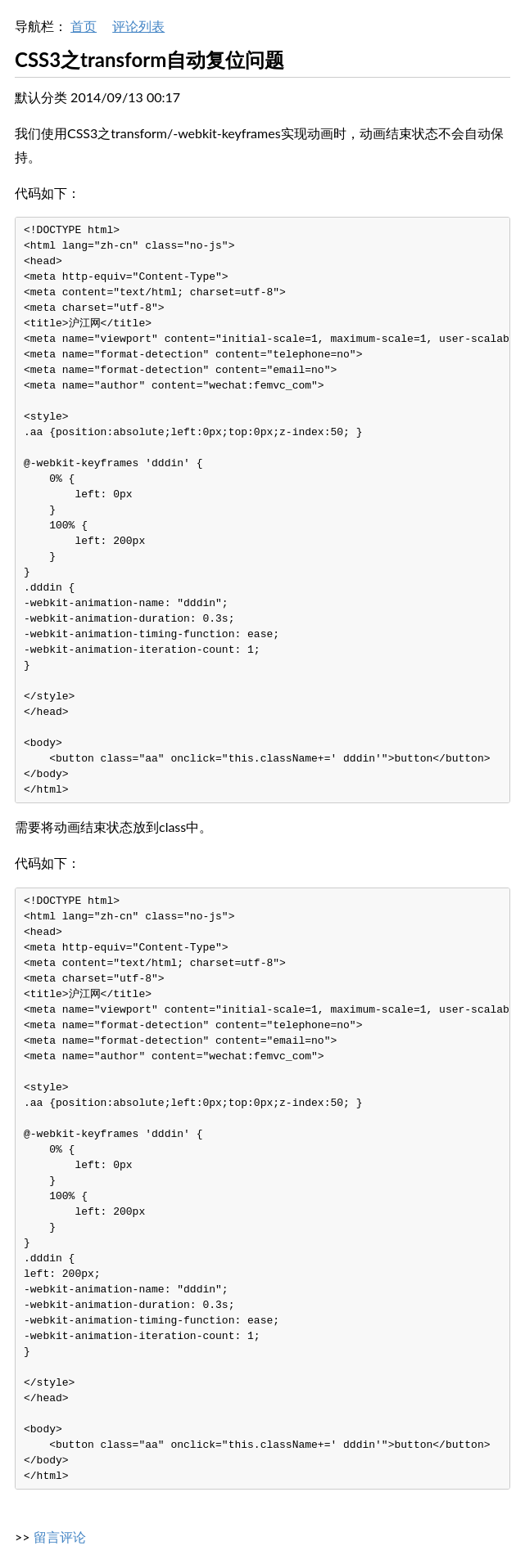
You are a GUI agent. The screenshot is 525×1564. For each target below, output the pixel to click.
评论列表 (138, 26)
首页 (83, 26)
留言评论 (60, 1536)
